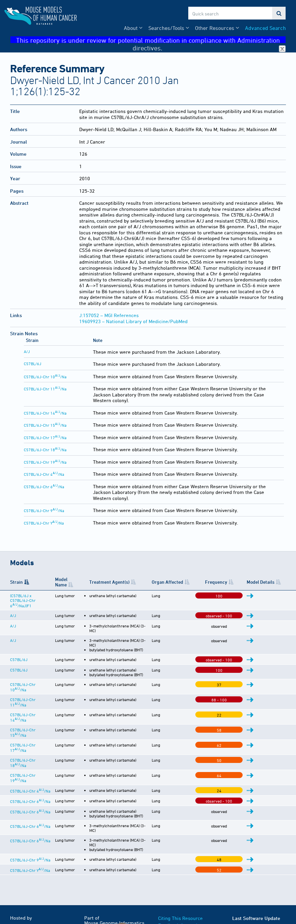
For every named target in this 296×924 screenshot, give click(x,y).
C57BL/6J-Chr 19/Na (45, 462)
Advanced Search (265, 28)
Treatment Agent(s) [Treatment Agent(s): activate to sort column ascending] (133, 582)
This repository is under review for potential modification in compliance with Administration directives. (151, 39)
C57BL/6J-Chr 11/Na (45, 388)
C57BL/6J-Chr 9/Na (44, 510)
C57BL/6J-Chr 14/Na (45, 413)
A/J (27, 351)
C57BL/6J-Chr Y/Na (44, 523)
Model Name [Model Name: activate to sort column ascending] (84, 581)
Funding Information (180, 870)
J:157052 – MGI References (109, 315)
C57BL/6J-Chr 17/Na (45, 437)
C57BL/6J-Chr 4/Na (44, 474)
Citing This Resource (180, 863)
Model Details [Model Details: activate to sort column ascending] (267, 581)
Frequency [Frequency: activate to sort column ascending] (237, 582)
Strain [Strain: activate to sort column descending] (16, 582)
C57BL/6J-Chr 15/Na (45, 425)
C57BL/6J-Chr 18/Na (45, 449)
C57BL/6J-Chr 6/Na (44, 486)
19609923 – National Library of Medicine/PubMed (133, 321)
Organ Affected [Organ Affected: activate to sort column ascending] (190, 581)
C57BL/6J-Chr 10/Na (45, 376)
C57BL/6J (32, 363)
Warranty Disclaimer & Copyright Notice (183, 880)
